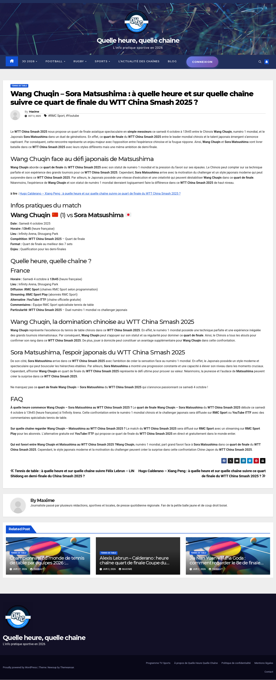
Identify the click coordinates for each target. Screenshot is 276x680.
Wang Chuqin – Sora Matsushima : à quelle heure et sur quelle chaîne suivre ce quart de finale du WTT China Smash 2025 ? (131, 98)
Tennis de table (19, 86)
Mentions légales (263, 663)
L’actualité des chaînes (139, 61)
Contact (269, 672)
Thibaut (37, 569)
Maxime (34, 112)
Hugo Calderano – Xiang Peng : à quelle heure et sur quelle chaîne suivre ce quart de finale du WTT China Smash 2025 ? (100, 194)
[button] (259, 62)
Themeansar (67, 667)
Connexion (202, 62)
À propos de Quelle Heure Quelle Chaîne (196, 663)
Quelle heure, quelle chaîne (138, 40)
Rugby (79, 61)
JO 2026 (29, 61)
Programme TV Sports (158, 663)
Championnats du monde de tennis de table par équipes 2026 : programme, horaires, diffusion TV (47, 562)
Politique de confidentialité (236, 663)
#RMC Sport (56, 116)
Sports (102, 61)
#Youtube (72, 116)
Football (55, 61)
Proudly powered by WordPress (20, 667)
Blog (172, 61)
